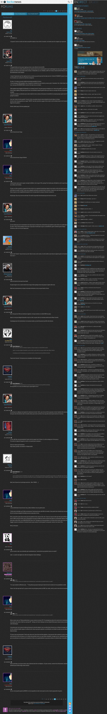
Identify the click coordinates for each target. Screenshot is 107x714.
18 (60, 11)
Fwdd (82, 38)
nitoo (10, 150)
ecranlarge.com (92, 282)
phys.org (92, 320)
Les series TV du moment (83, 41)
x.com (92, 364)
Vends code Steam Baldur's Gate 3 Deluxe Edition (88, 34)
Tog (11, 30)
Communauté (74, 349)
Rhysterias (83, 22)
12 (48, 11)
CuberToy (10, 464)
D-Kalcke (10, 376)
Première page (42, 10)
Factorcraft (33, 14)
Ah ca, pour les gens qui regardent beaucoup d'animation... (88, 42)
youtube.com (83, 133)
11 (45, 11)
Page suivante (67, 10)
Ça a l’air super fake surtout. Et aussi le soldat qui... (87, 26)
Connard (82, 31)
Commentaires (85, 6)
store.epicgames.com (98, 248)
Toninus (10, 432)
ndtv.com (90, 324)
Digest (97, 2)
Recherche (67, 2)
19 (63, 11)
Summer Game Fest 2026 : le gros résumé (86, 25)
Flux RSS (74, 703)
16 (56, 11)
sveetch (82, 7)
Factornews (8, 14)
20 (65, 11)
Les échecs (80, 49)
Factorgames (20, 14)
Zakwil (82, 14)
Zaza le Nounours (8, 124)
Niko (11, 544)
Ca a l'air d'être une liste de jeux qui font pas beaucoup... (88, 12)
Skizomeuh (9, 573)
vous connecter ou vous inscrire (38, 703)
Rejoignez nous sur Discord (74, 706)
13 (50, 11)
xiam (11, 339)
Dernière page (69, 10)
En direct (84, 2)
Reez (11, 60)
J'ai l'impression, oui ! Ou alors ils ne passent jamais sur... (88, 35)
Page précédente (44, 10)
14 (52, 11)
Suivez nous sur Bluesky (74, 711)
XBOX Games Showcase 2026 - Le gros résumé (87, 10)
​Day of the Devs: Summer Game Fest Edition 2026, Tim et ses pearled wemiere (90, 18)
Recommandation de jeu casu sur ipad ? (86, 48)
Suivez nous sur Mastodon (74, 708)
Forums (82, 29)
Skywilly (10, 246)
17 (58, 11)
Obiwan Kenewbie (8, 274)
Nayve (82, 45)
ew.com (89, 220)
